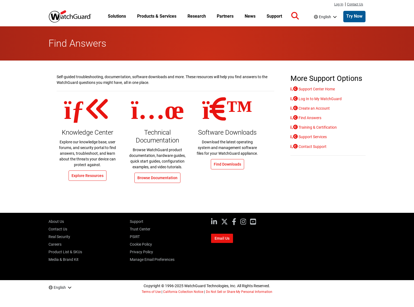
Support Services (312, 137)
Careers (55, 244)
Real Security (59, 237)
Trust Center (140, 229)
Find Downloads (227, 164)
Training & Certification (317, 127)
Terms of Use (151, 292)
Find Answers (309, 118)
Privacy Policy (141, 252)
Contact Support (312, 146)
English (325, 17)
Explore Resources (88, 175)
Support (136, 221)
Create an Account (314, 108)
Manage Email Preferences (152, 259)
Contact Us (355, 4)
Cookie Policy (141, 244)
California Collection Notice (183, 292)
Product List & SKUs (65, 252)
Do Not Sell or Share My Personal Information (239, 292)
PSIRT (135, 237)
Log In (338, 4)
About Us (56, 221)
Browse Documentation (157, 178)
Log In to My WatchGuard (320, 99)
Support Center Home (316, 89)
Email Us (222, 238)
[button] (295, 16)
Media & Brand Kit (63, 259)
